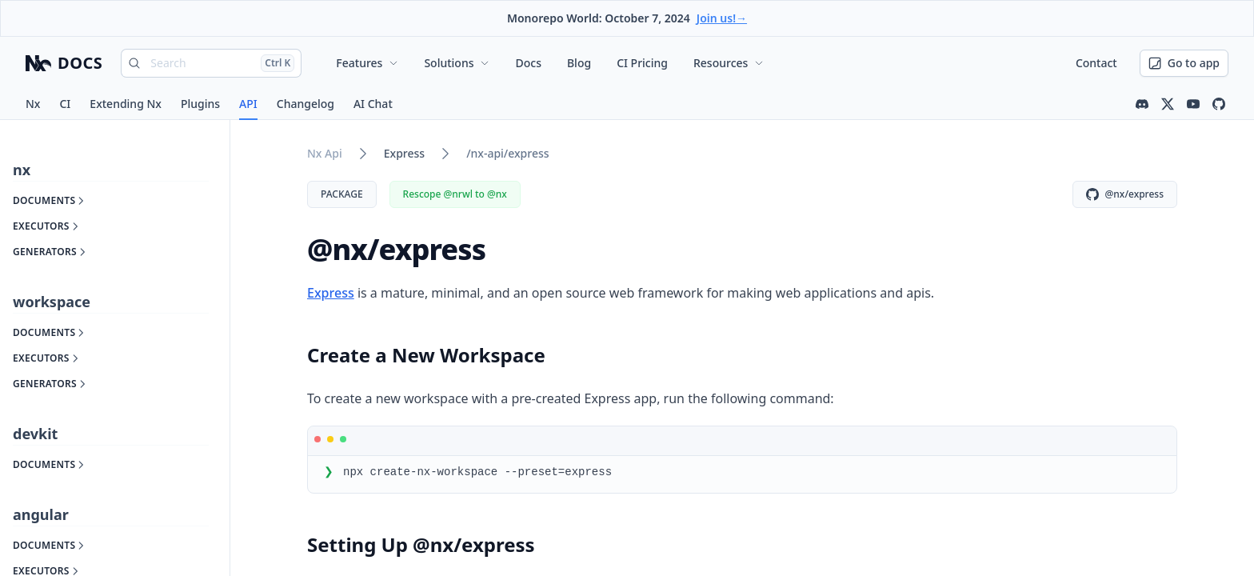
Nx (33, 103)
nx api (324, 153)
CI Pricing (642, 62)
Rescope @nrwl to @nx (455, 194)
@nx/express (1125, 194)
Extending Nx (126, 103)
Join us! (722, 18)
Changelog (305, 103)
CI (64, 103)
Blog (579, 62)
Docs (528, 62)
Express (330, 293)
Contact (1096, 62)
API (248, 103)
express (404, 153)
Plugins (200, 103)
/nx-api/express (507, 153)
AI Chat (373, 103)
